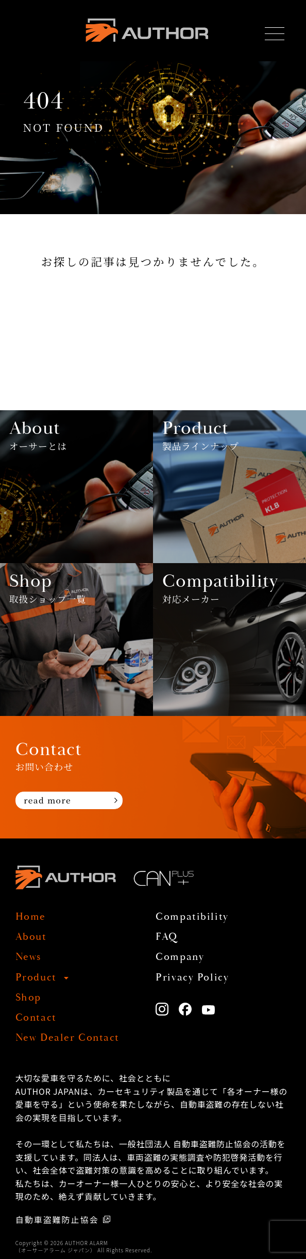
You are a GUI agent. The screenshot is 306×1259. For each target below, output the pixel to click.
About (31, 937)
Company (180, 957)
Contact (36, 1018)
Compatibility (192, 917)
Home (30, 917)
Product (36, 978)
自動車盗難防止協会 (57, 1219)
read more (47, 800)
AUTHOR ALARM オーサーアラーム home (147, 30)
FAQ (167, 937)
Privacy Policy (192, 978)
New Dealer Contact (67, 1038)
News (28, 957)
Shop (28, 998)
